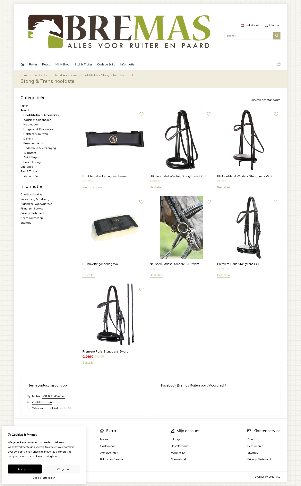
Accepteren (25, 469)
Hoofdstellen (90, 75)
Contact (252, 439)
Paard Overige (32, 162)
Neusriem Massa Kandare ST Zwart (174, 264)
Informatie (127, 64)
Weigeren (63, 469)
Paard (46, 64)
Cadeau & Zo (106, 64)
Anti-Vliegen (31, 157)
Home (24, 75)
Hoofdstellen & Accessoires (60, 75)
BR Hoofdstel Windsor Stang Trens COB (178, 176)
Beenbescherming (34, 143)
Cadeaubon (108, 446)
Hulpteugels (31, 124)
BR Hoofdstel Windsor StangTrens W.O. (244, 176)
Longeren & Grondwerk (38, 129)
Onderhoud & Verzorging (39, 148)
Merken (104, 439)
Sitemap (26, 222)
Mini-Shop (62, 64)
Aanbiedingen (109, 452)
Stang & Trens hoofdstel (117, 75)
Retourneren (255, 446)
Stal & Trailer (83, 64)
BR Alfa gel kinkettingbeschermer (105, 176)
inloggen (272, 25)
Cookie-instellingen (44, 477)
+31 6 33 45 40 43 (53, 396)
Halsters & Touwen (35, 134)
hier (54, 456)
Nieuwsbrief (178, 459)
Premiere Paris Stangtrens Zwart (105, 351)
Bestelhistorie (179, 446)
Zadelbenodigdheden (37, 120)
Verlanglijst (178, 452)
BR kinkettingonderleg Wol (100, 264)
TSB (278, 476)
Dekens (28, 138)
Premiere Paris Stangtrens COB (238, 264)
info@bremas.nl (42, 402)
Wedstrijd (29, 152)
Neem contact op (32, 218)
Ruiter (33, 64)
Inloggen (176, 439)
